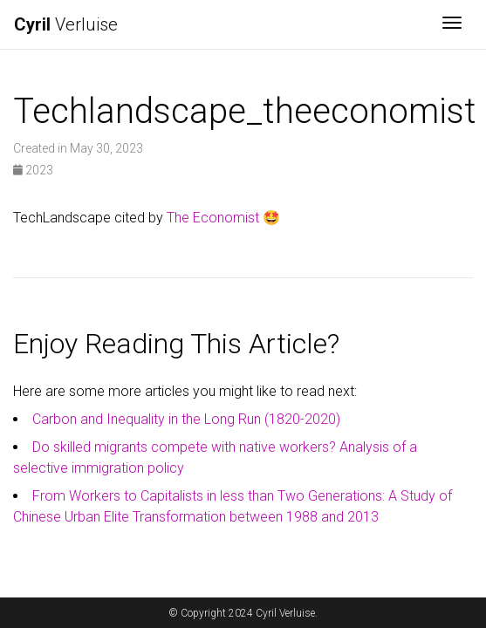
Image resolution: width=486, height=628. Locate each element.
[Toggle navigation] (452, 24)
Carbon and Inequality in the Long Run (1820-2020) (186, 419)
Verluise (66, 24)
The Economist (213, 217)
